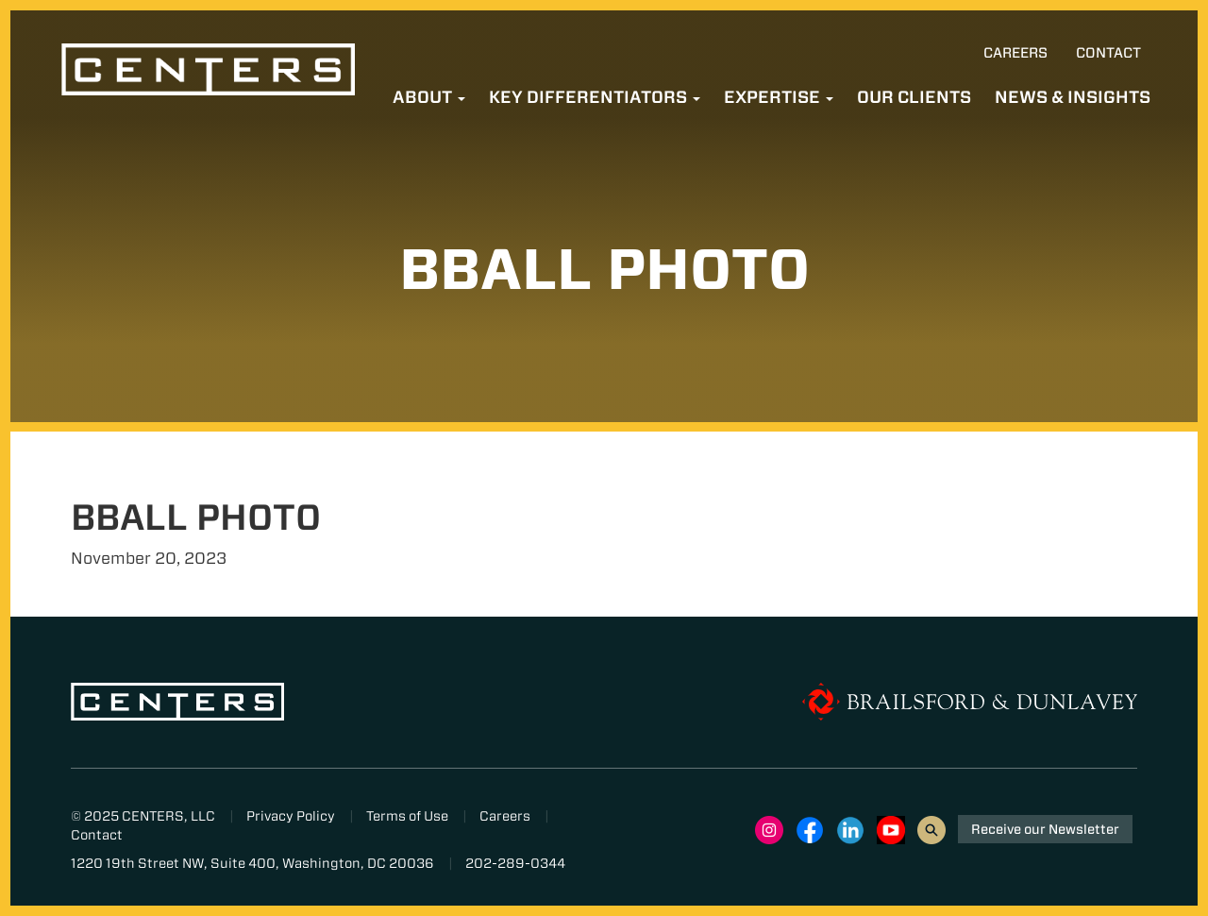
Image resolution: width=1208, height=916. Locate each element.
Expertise (778, 97)
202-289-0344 (515, 863)
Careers (1015, 52)
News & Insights (1072, 97)
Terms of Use (407, 815)
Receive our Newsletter (1045, 829)
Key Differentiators (594, 97)
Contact (1108, 52)
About (429, 97)
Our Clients (914, 97)
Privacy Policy (290, 815)
